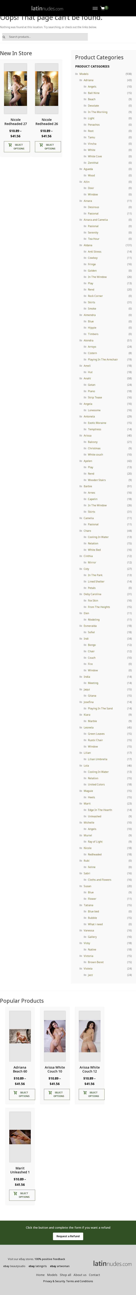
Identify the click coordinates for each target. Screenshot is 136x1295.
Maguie (88, 791)
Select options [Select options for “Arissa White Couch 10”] (58, 1094)
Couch (91, 657)
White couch (95, 454)
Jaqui (87, 689)
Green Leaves (96, 734)
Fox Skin (93, 600)
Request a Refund (68, 1236)
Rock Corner (95, 296)
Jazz (90, 975)
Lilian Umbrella (97, 759)
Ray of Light (95, 841)
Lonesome (94, 410)
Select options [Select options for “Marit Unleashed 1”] (24, 1195)
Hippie (92, 327)
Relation (93, 543)
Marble (92, 721)
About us (80, 1275)
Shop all (65, 1275)
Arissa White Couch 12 (90, 1069)
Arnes (91, 492)
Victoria (88, 956)
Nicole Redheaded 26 (46, 121)
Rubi (86, 860)
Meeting (93, 683)
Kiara (87, 714)
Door (91, 188)
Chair (91, 651)
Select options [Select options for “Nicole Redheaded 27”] (19, 146)
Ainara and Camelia (96, 220)
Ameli (87, 366)
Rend (91, 289)
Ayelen (88, 461)
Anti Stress (94, 251)
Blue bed (93, 911)
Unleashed (94, 816)
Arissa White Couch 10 (55, 1069)
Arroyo (92, 346)
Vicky (87, 943)
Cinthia (88, 556)
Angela (88, 404)
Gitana (92, 695)
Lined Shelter (96, 581)
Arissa (87, 435)
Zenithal (93, 163)
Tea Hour (93, 239)
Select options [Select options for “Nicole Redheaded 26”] (50, 146)
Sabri (87, 873)
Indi (86, 638)
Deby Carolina (92, 594)
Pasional (93, 213)
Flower (92, 899)
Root (91, 131)
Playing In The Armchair (103, 359)
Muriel (88, 835)
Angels (92, 86)
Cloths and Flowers (99, 880)
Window (93, 194)
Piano (91, 391)
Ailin (86, 182)
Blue (91, 321)
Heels (91, 797)
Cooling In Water (98, 537)
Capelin (92, 499)
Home (40, 1275)
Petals (92, 588)
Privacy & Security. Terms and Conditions (68, 1281)
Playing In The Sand (100, 708)
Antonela (89, 416)
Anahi (87, 378)
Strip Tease (95, 397)
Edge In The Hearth (100, 810)
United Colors (96, 784)
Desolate (93, 105)
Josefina (89, 702)
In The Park (95, 575)
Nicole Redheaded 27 (15, 121)
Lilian (87, 753)
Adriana (88, 80)
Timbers (93, 334)
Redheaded (95, 854)
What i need (95, 924)
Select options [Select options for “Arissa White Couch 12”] (93, 1094)
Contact (94, 1275)
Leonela (89, 727)
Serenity (93, 232)
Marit (87, 803)
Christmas (94, 448)
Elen (86, 613)
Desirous (93, 207)
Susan (87, 886)
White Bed (94, 550)
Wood (91, 175)
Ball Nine (94, 93)
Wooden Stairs (97, 480)
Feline (91, 867)
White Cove (95, 156)
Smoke (92, 308)
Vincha (92, 143)
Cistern (92, 353)
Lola (86, 765)
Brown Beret (96, 962)
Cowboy (93, 258)
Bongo (92, 645)
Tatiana (88, 905)
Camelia (89, 518)
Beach (91, 99)
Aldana (88, 245)
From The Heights (99, 607)
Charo (87, 531)
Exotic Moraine (97, 423)
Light (91, 118)
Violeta (88, 968)
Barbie (88, 486)
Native (92, 949)
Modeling (94, 619)
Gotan (91, 385)
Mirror (92, 562)
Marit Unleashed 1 (20, 1170)
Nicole (88, 848)
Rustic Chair (95, 740)
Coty (86, 569)
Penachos (94, 124)
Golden (92, 270)
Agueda (88, 169)
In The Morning (97, 112)
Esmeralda (90, 626)
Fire (90, 664)
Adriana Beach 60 (20, 1069)
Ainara (88, 201)
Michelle (89, 822)
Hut (90, 372)
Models (83, 74)
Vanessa (89, 930)
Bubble (92, 918)
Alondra (88, 340)
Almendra (90, 315)
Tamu (91, 137)
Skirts (91, 302)
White (91, 150)
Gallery (92, 937)
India (87, 677)
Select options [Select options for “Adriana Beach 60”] (24, 1094)
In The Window (97, 277)
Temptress (94, 429)
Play (90, 283)
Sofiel (91, 632)
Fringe (92, 264)
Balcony (93, 442)
